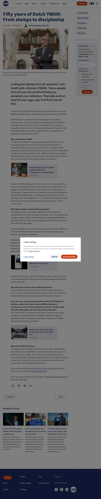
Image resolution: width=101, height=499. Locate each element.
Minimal (54, 257)
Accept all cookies (69, 257)
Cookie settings (28, 257)
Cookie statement (34, 251)
